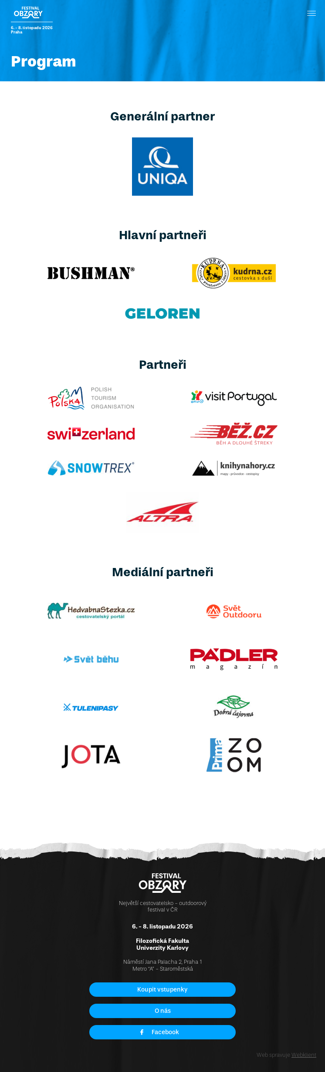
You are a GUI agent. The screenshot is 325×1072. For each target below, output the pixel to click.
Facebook (159, 1032)
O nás (163, 1011)
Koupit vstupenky (162, 989)
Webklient (303, 1055)
